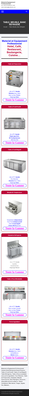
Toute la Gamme (14, 99)
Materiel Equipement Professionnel (8, 2)
